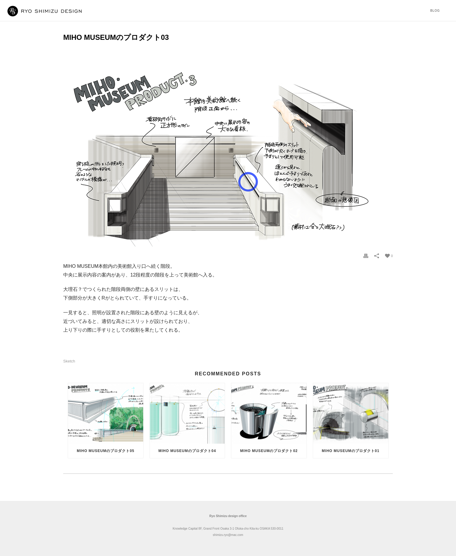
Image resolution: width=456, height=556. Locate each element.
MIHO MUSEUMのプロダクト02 (269, 451)
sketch (69, 361)
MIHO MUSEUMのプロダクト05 (105, 451)
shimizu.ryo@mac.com (228, 535)
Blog (435, 10)
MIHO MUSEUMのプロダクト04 (187, 451)
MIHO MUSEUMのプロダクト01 (350, 451)
